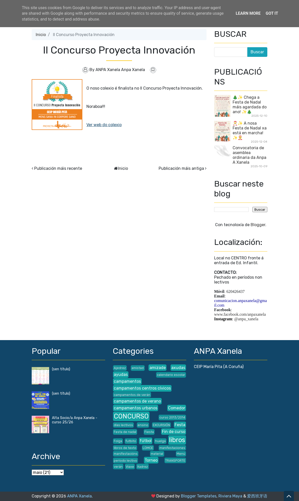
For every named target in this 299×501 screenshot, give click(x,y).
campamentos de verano (137, 401)
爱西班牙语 (257, 496)
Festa (180, 424)
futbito (130, 441)
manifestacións (126, 454)
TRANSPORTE (175, 460)
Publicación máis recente (58, 168)
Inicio (41, 34)
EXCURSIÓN (161, 425)
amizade (158, 367)
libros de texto (125, 448)
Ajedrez (120, 368)
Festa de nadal (125, 432)
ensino (143, 425)
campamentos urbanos (135, 408)
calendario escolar (171, 375)
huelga (160, 441)
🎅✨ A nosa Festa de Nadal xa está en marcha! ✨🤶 (250, 130)
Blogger (258, 224)
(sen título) (61, 369)
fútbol (146, 440)
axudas (178, 367)
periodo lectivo (125, 460)
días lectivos (123, 425)
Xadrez (142, 467)
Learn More (248, 13)
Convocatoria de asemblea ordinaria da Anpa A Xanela (249, 155)
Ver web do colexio (104, 124)
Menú (181, 454)
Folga (118, 441)
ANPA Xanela (79, 496)
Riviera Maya (230, 496)
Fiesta (149, 432)
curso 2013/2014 (172, 417)
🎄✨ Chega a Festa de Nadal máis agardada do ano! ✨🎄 (250, 104)
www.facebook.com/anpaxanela (240, 314)
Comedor (176, 408)
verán (118, 467)
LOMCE (148, 448)
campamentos (127, 381)
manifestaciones (172, 448)
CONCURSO (131, 416)
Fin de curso (173, 431)
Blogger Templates (198, 496)
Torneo (151, 460)
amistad (138, 368)
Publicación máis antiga (181, 168)
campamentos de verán (132, 395)
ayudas (121, 374)
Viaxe (130, 467)
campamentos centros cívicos (142, 388)
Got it (272, 13)
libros (177, 440)
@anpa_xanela (246, 319)
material (157, 454)
